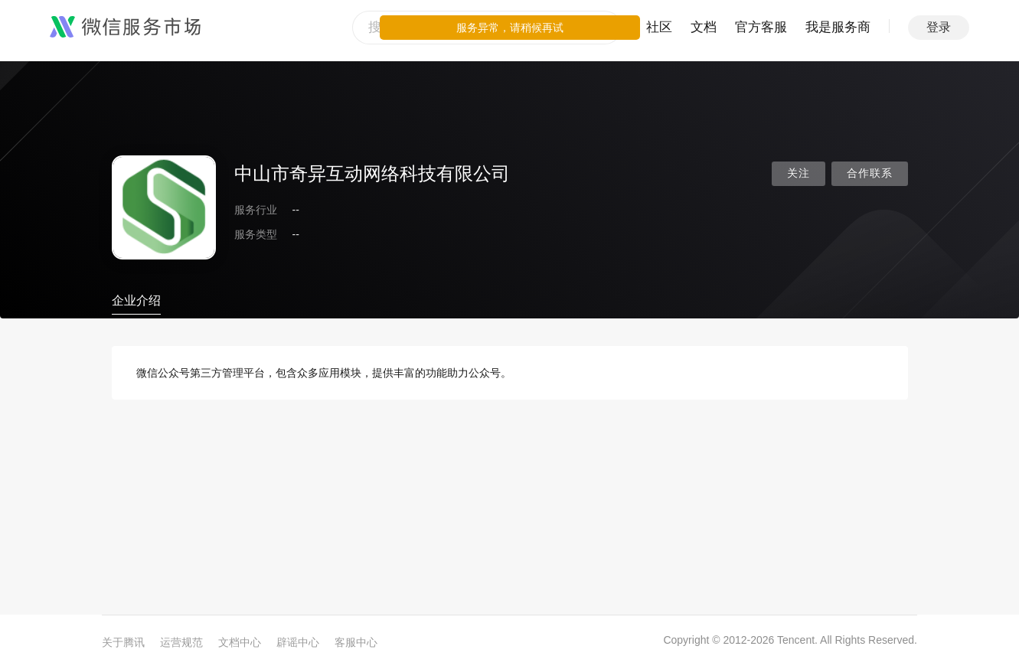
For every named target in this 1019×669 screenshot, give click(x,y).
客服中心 (356, 642)
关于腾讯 (123, 642)
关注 (798, 173)
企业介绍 (136, 300)
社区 (659, 27)
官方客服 (761, 27)
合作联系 (870, 173)
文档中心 (239, 642)
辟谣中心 (297, 642)
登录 (938, 27)
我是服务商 (837, 27)
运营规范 (181, 642)
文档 (704, 27)
